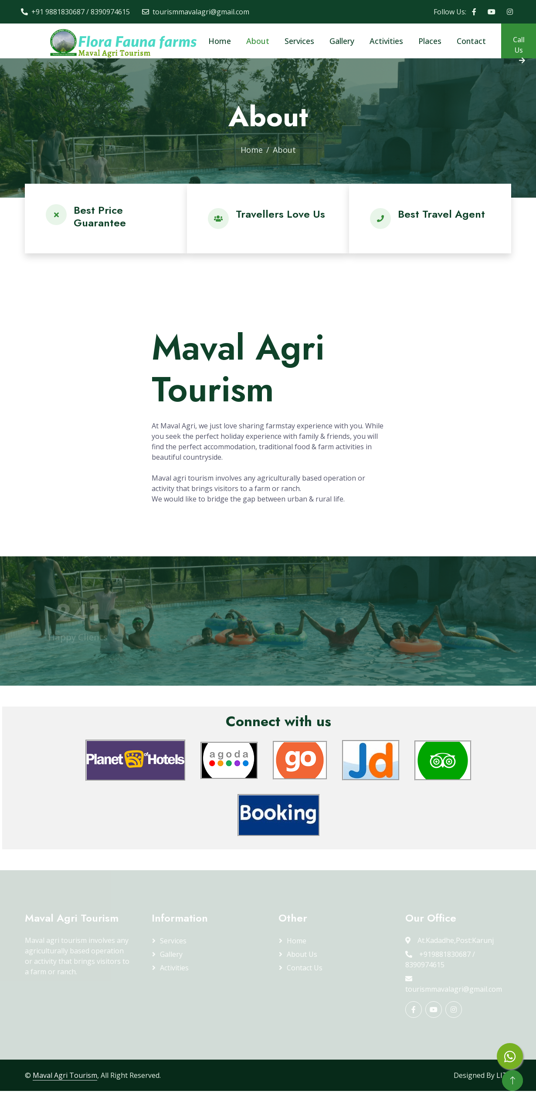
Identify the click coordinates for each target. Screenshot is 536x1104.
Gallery (341, 41)
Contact (471, 41)
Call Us (519, 46)
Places (429, 41)
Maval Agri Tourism (65, 1075)
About (257, 41)
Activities (386, 41)
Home (219, 41)
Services (299, 41)
